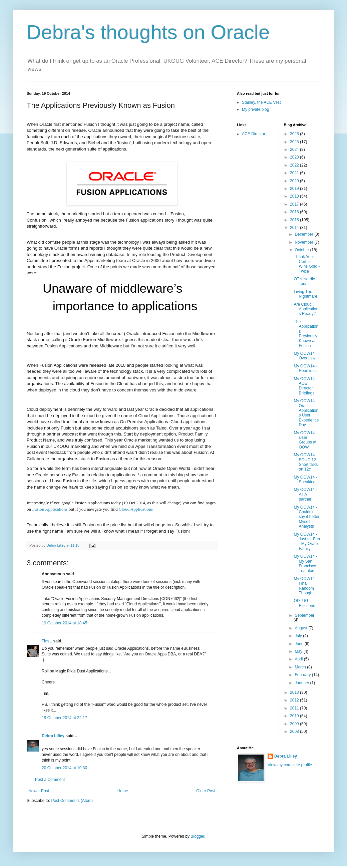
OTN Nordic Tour (304, 281)
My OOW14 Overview (304, 355)
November (304, 242)
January (302, 682)
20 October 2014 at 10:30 (64, 768)
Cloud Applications (136, 509)
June (299, 643)
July (299, 635)
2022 (295, 165)
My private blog (255, 109)
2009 (295, 723)
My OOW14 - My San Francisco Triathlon (305, 563)
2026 (295, 133)
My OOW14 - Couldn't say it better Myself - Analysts (306, 517)
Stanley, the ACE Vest (261, 102)
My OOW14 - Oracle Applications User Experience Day (306, 412)
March (301, 667)
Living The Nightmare (305, 294)
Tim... (47, 641)
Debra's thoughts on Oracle (148, 32)
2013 (295, 692)
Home (122, 791)
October (302, 250)
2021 (295, 173)
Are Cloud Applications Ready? (306, 309)
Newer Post (38, 791)
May (299, 651)
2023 (295, 157)
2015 (295, 220)
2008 (295, 731)
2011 (295, 708)
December (304, 234)
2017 (295, 204)
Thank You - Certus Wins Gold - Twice (307, 263)
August (301, 628)
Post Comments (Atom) (72, 800)
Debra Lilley (53, 736)
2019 (295, 188)
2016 (295, 212)
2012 (295, 700)
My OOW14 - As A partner (305, 494)
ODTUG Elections (304, 603)
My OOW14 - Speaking (305, 479)
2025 (295, 141)
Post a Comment (50, 779)
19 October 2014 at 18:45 (64, 623)
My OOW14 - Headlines (305, 368)
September (304, 615)
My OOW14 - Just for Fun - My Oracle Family (307, 541)
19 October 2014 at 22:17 (64, 717)
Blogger (197, 836)
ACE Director (253, 133)
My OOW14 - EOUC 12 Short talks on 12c (306, 462)
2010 (295, 715)
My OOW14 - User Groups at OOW (305, 440)
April (299, 659)
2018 (295, 196)
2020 (295, 181)
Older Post (205, 791)
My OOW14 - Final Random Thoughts (305, 585)
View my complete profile (290, 765)
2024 (295, 149)
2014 (295, 227)
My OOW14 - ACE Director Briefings (305, 385)
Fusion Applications (49, 509)
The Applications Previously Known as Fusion (306, 333)
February (303, 674)
